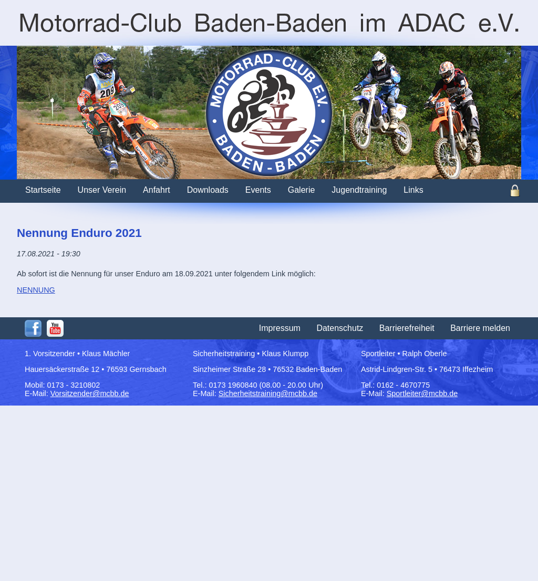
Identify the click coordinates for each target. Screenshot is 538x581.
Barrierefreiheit (406, 328)
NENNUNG (36, 290)
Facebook (33, 328)
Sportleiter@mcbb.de (422, 393)
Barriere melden (480, 328)
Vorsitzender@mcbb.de (89, 393)
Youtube (55, 328)
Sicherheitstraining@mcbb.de (268, 393)
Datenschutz (339, 328)
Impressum (280, 328)
